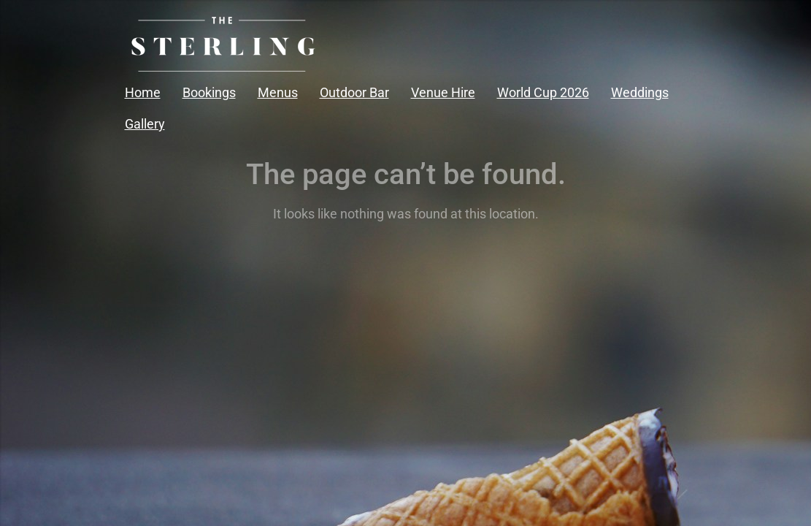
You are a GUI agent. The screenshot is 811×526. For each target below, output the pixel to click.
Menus (278, 92)
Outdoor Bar (354, 92)
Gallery (145, 124)
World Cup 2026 (543, 92)
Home (143, 92)
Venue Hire (443, 92)
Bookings (209, 92)
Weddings (640, 92)
